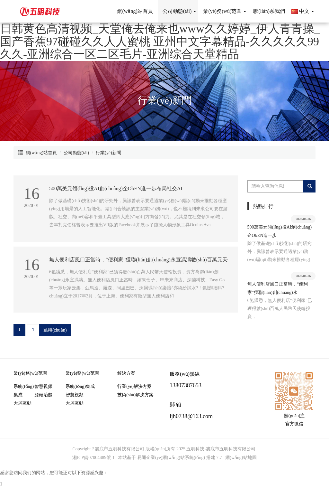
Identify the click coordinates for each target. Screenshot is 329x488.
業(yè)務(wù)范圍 (30, 373)
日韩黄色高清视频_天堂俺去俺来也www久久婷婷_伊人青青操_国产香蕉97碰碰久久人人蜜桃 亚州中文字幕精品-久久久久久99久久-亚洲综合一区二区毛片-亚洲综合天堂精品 (160, 41)
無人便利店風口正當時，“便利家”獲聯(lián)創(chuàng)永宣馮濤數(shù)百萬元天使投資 (146, 259)
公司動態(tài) (76, 152)
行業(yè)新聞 (108, 152)
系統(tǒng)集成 (23, 390)
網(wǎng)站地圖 (240, 457)
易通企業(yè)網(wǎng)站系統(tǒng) (171, 457)
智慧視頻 (43, 386)
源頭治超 (43, 394)
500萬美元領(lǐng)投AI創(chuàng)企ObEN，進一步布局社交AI (115, 188)
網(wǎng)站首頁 (41, 152)
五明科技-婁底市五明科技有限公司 (220, 448)
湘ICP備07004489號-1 (93, 457)
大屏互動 (22, 403)
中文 (302, 11)
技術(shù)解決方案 (135, 394)
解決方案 (126, 373)
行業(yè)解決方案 (134, 386)
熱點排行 (263, 206)
